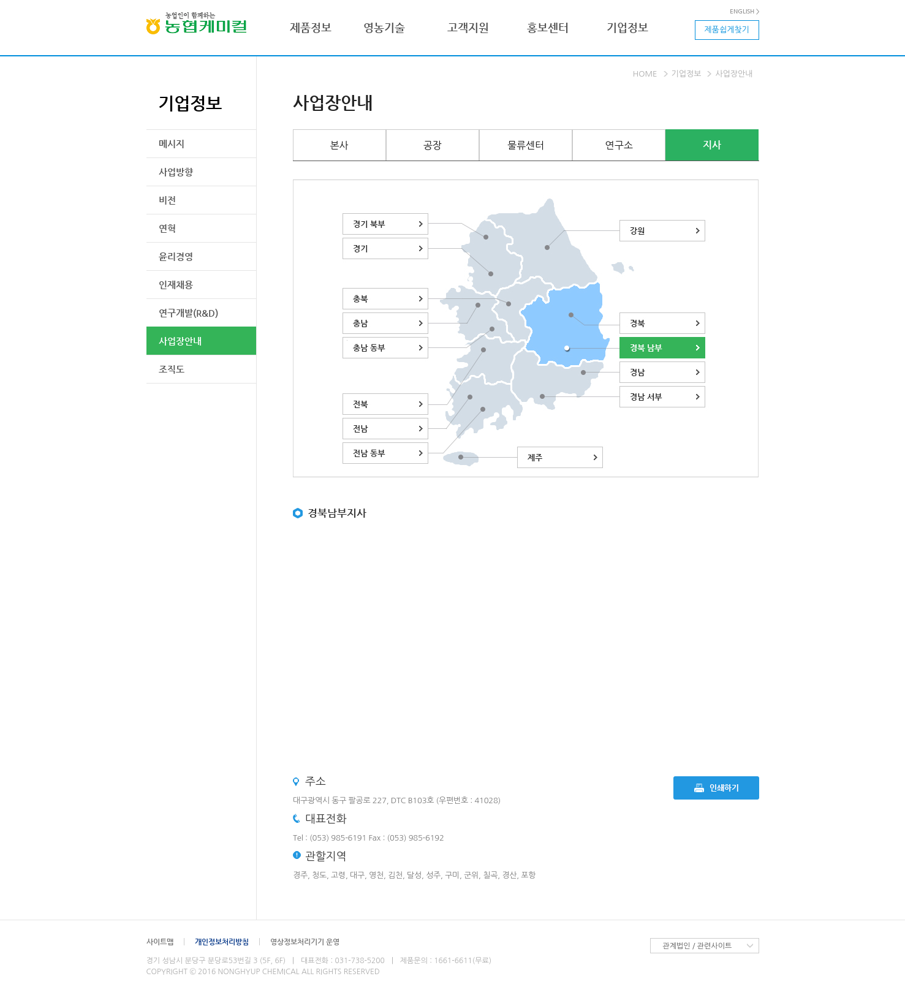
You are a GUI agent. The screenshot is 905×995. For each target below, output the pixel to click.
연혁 (167, 228)
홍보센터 (548, 28)
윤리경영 (176, 256)
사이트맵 (159, 941)
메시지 (171, 143)
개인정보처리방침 (222, 941)
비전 (167, 200)
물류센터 (525, 145)
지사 (712, 145)
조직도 (171, 369)
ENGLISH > (744, 12)
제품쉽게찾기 (726, 30)
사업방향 (176, 172)
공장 (432, 145)
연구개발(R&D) (188, 313)
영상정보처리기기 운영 (304, 941)
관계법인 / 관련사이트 (697, 946)
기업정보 (627, 28)
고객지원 (468, 28)
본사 (339, 145)
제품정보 (310, 28)
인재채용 (176, 284)
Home (645, 74)
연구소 (619, 145)
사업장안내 (180, 341)
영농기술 (384, 28)
